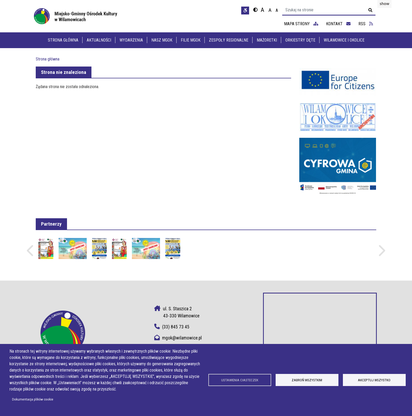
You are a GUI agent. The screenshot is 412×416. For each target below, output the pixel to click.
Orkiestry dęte (300, 40)
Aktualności (99, 40)
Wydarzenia (131, 40)
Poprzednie (30, 252)
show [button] (384, 3)
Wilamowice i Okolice (344, 40)
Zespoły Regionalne (228, 40)
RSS (365, 23)
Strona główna (63, 40)
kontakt (338, 23)
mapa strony (301, 23)
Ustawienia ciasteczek (239, 380)
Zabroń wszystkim (307, 380)
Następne (381, 252)
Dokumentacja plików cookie (32, 399)
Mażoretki (267, 40)
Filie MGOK (190, 40)
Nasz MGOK (161, 40)
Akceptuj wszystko (374, 380)
